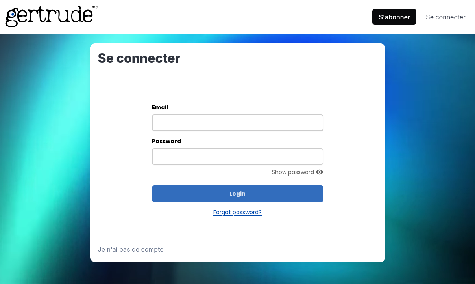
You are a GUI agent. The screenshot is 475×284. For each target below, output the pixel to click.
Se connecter (446, 17)
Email (160, 107)
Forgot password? (237, 212)
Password (166, 141)
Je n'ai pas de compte (131, 249)
